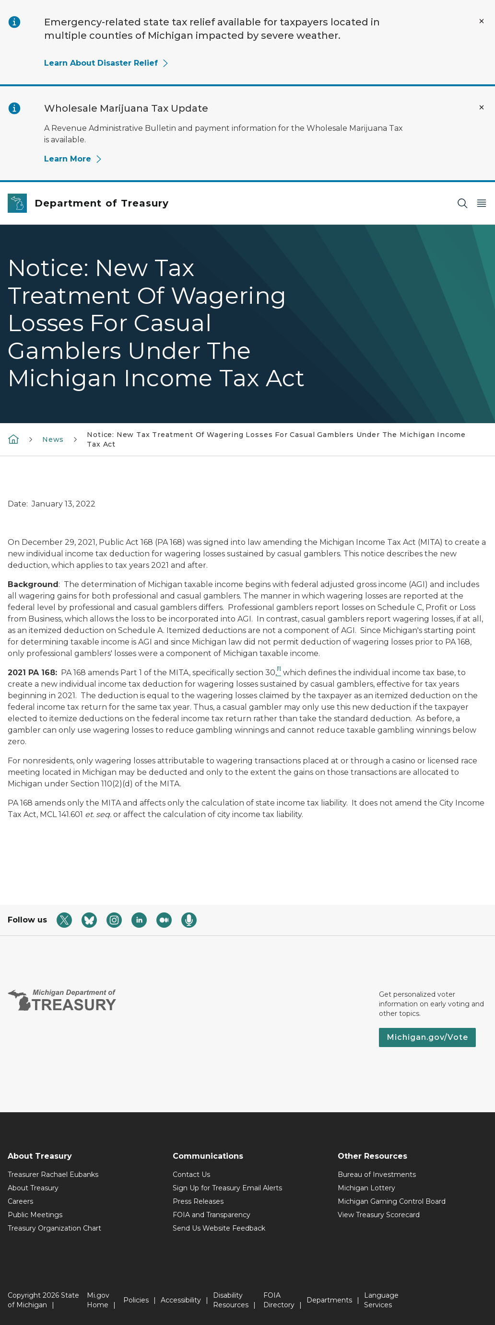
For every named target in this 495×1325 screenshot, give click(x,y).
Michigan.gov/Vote (427, 1037)
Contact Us (191, 1174)
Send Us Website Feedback (219, 1228)
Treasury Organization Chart (54, 1228)
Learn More (73, 158)
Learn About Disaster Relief (106, 63)
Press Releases (198, 1201)
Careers (20, 1201)
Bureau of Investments (377, 1174)
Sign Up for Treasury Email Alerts (227, 1188)
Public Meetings (35, 1214)
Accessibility (181, 1300)
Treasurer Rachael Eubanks (53, 1174)
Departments (329, 1300)
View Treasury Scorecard (379, 1214)
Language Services (381, 1300)
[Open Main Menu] (481, 203)
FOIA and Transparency (211, 1214)
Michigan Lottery (366, 1188)
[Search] (462, 203)
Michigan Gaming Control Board (392, 1201)
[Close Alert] (481, 21)
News (53, 439)
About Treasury (33, 1188)
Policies (136, 1300)
